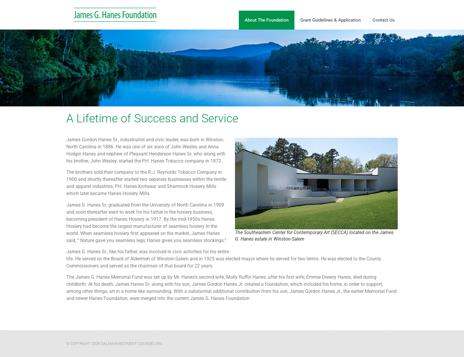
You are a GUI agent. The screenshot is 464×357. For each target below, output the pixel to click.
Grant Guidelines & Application (330, 20)
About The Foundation (267, 20)
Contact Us (384, 20)
